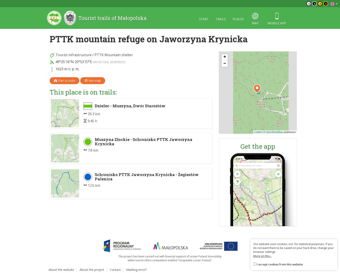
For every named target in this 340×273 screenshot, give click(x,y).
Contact (115, 270)
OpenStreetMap (274, 132)
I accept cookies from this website (280, 264)
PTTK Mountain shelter (114, 54)
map (255, 19)
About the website (61, 270)
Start (204, 19)
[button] (257, 88)
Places (238, 19)
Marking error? (136, 270)
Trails (221, 19)
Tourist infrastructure (74, 54)
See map (93, 80)
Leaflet (258, 132)
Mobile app (277, 19)
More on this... (262, 256)
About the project (92, 270)
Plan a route (64, 80)
